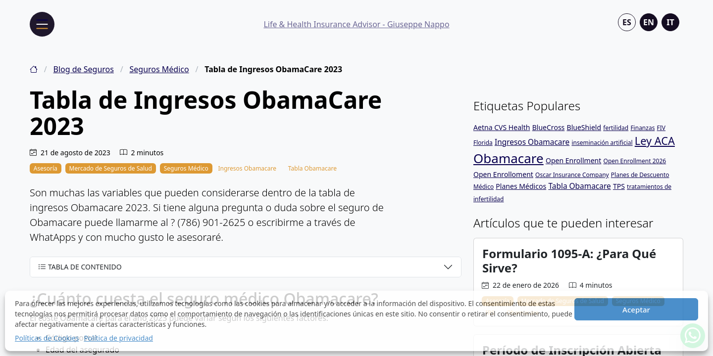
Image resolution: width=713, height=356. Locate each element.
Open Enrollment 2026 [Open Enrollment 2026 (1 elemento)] (635, 161)
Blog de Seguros (83, 69)
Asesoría (45, 168)
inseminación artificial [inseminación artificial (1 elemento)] (601, 142)
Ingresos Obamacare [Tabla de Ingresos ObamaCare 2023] (247, 168)
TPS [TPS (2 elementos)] (619, 186)
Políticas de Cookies (47, 338)
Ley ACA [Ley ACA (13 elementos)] (655, 141)
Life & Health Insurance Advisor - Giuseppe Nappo (356, 24)
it (670, 22)
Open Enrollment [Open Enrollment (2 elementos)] (573, 160)
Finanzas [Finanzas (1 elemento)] (642, 128)
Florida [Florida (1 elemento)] (483, 142)
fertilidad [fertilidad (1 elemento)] (615, 128)
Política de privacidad (118, 338)
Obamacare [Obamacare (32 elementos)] (508, 158)
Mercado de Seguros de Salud (110, 168)
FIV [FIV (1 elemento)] (661, 128)
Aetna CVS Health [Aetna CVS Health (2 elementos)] (501, 127)
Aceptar (636, 309)
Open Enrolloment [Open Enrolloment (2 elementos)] (503, 174)
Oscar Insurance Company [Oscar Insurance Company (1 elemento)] (572, 175)
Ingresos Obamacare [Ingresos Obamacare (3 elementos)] (532, 141)
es (626, 22)
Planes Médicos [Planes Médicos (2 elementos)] (521, 186)
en (648, 22)
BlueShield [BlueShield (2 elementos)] (584, 127)
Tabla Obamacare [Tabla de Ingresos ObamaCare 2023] (312, 168)
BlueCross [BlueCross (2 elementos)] (548, 127)
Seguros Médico (159, 69)
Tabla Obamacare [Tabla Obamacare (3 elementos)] (579, 185)
